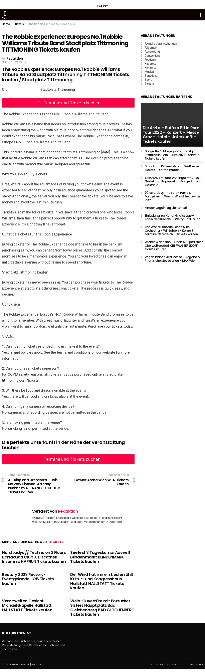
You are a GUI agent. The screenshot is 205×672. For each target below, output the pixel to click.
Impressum (174, 667)
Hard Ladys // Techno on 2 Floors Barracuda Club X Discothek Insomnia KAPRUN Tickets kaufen (34, 559)
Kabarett (150, 63)
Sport (148, 79)
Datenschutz (195, 667)
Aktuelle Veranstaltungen (161, 43)
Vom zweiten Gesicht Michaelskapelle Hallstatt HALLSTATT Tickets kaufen (27, 608)
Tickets (56, 544)
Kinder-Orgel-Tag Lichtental (166, 208)
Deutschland (153, 55)
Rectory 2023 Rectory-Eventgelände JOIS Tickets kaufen (28, 581)
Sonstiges (151, 75)
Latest (102, 4)
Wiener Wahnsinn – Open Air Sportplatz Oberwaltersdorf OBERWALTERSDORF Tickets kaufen (174, 245)
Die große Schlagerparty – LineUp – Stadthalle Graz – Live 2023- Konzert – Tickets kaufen (173, 155)
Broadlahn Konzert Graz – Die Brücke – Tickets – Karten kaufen (173, 168)
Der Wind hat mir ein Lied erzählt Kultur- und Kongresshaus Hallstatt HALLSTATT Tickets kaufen (101, 583)
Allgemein (151, 47)
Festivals (150, 59)
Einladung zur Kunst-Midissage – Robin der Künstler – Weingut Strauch (172, 217)
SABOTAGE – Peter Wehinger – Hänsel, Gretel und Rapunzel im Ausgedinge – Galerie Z (173, 181)
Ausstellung (152, 51)
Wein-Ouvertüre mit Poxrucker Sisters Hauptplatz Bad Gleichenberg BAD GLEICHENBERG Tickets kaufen (102, 610)
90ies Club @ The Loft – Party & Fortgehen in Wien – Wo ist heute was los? (173, 196)
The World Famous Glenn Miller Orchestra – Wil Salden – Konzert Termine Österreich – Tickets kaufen (171, 230)
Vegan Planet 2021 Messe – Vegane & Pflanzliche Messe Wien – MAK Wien (172, 259)
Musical (149, 71)
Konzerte (150, 67)
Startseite (156, 667)
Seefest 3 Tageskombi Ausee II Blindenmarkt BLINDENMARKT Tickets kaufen (100, 559)
